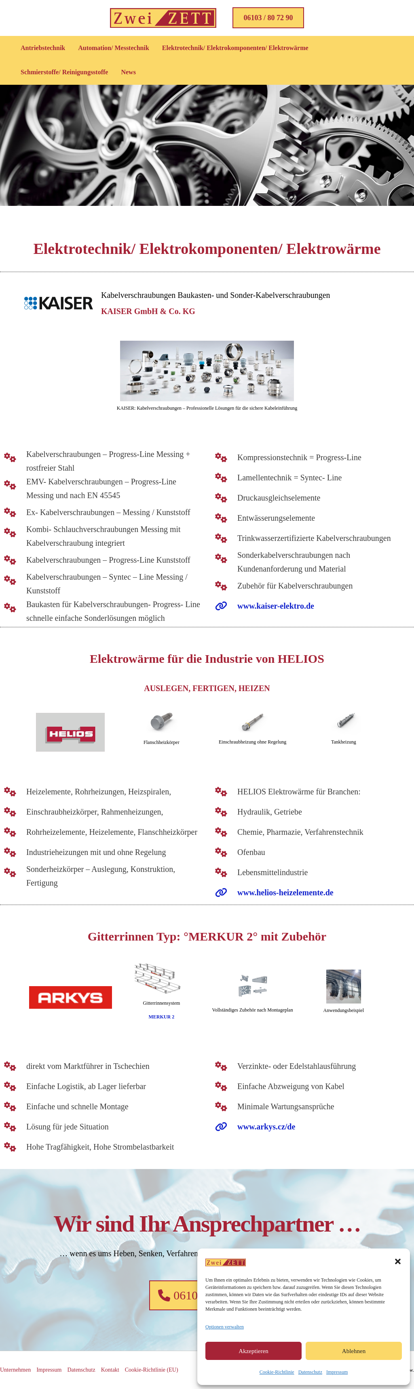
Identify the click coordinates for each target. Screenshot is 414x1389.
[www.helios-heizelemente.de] (267, 892)
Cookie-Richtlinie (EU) (151, 1370)
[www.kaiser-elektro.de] (257, 606)
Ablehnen (353, 1351)
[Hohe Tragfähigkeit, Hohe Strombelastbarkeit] (87, 1141)
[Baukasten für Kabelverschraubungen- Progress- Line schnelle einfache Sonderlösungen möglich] (101, 606)
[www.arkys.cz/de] (248, 1127)
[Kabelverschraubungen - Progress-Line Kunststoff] (95, 555)
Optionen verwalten (224, 1327)
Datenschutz (310, 1372)
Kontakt (110, 1370)
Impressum (337, 1372)
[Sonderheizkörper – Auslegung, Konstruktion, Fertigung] (101, 870)
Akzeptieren (253, 1351)
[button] (398, 1261)
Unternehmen (15, 1370)
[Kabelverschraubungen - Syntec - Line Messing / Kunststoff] (101, 578)
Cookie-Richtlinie (277, 1372)
